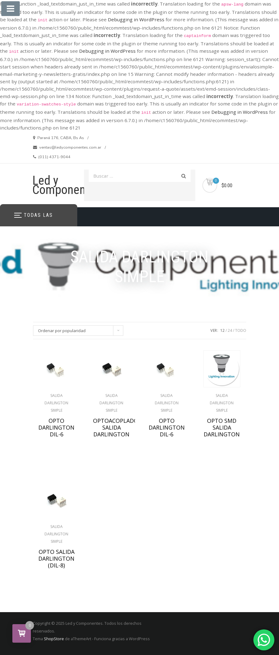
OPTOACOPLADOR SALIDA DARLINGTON (111, 427)
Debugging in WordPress (136, 19)
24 (230, 330)
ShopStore (54, 638)
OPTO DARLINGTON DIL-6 (56, 427)
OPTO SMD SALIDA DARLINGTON (222, 427)
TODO (240, 330)
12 (222, 330)
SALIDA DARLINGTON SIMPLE (56, 403)
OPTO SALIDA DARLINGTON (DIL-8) (56, 558)
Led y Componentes (66, 185)
